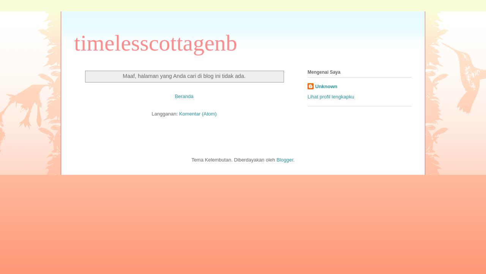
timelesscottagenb (155, 42)
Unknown (326, 86)
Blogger (284, 160)
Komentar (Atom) (198, 114)
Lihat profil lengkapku (331, 97)
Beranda (184, 96)
